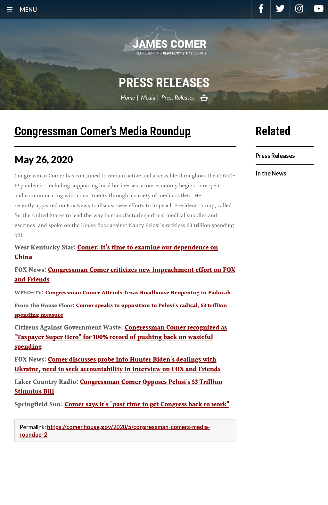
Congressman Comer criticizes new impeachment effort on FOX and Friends (124, 275)
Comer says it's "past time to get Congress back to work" (147, 405)
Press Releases (164, 82)
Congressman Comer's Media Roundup (102, 131)
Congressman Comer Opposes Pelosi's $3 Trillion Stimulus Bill (118, 387)
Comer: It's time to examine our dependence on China (116, 253)
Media (148, 97)
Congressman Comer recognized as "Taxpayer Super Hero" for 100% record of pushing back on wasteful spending (120, 337)
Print (204, 97)
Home (128, 97)
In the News (271, 173)
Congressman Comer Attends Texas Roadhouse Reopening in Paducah (138, 292)
